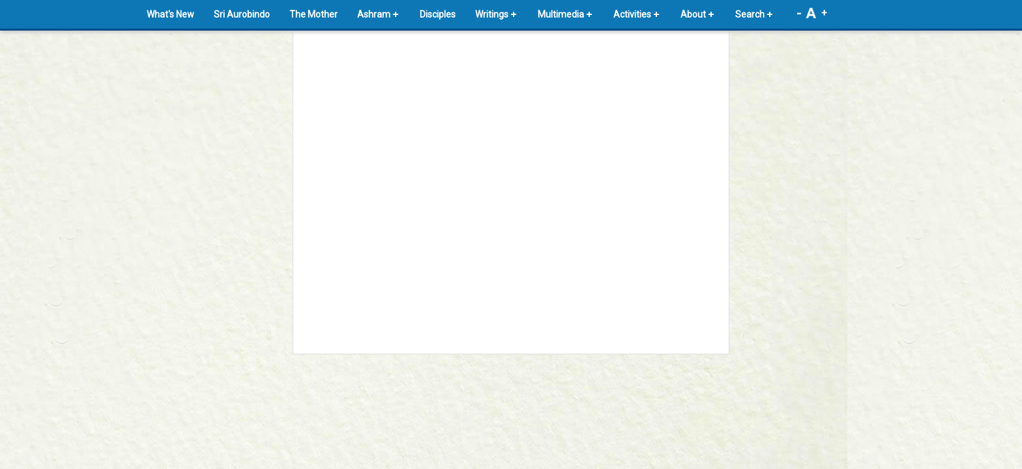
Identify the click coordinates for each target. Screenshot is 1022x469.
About (693, 14)
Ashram (373, 14)
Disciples (438, 14)
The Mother (313, 14)
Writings (491, 14)
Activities (632, 14)
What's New (170, 14)
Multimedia (561, 14)
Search (750, 14)
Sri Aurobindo (242, 14)
